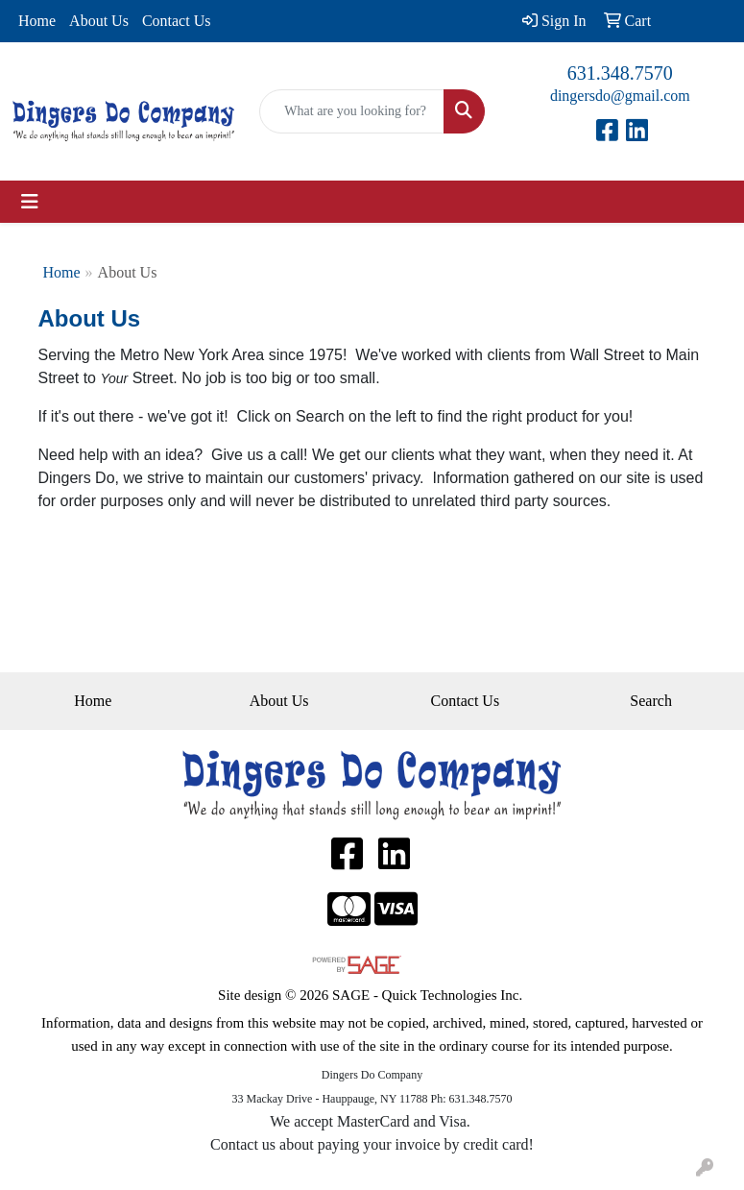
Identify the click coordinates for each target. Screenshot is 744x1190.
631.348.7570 (620, 73)
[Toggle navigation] (30, 201)
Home (37, 20)
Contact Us (176, 20)
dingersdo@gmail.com (620, 95)
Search (651, 700)
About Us (99, 20)
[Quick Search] (351, 111)
